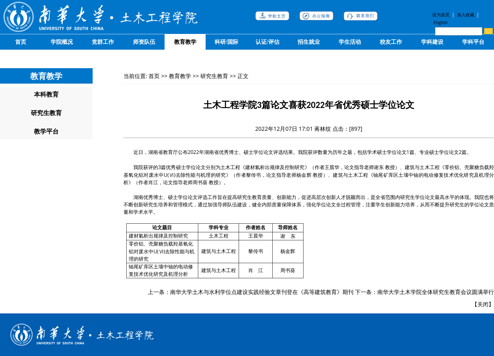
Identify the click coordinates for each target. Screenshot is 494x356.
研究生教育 (46, 113)
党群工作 (103, 42)
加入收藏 (466, 15)
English (440, 22)
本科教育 (46, 94)
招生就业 (309, 42)
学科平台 (473, 42)
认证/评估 (267, 42)
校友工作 (391, 42)
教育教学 (185, 42)
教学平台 (46, 131)
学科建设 (432, 42)
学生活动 (350, 42)
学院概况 (62, 42)
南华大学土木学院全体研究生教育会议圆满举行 (435, 292)
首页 (20, 42)
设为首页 (442, 15)
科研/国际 (226, 42)
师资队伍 (144, 42)
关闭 (482, 304)
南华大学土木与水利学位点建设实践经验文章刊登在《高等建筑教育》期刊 (262, 292)
